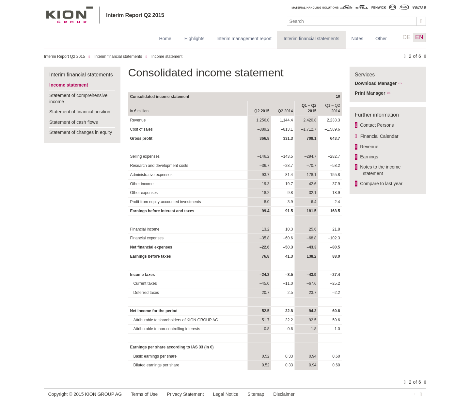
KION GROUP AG (69, 15)
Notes (357, 38)
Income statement (166, 56)
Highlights (194, 38)
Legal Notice (226, 394)
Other (381, 38)
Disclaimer (283, 394)
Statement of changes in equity (80, 132)
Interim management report (244, 38)
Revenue (369, 146)
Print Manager (370, 93)
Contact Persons (377, 125)
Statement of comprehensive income (78, 99)
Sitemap (255, 394)
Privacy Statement (185, 394)
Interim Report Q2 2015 (135, 15)
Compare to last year (381, 183)
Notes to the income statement (380, 170)
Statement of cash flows (73, 122)
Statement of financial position (79, 111)
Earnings (369, 156)
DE (406, 37)
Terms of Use (144, 394)
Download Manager (376, 83)
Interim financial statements (311, 38)
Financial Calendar (379, 136)
